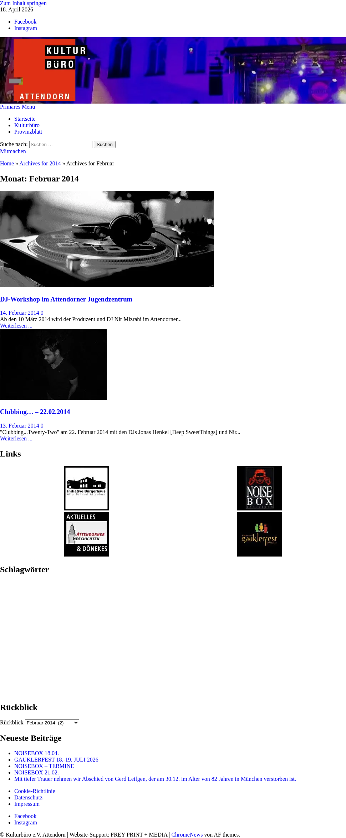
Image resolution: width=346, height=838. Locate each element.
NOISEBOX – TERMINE (44, 766)
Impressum (27, 804)
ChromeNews (187, 835)
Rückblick (12, 722)
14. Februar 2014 (20, 313)
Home (7, 163)
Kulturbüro (27, 125)
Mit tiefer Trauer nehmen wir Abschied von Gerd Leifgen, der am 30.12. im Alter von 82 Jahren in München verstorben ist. (155, 779)
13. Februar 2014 (20, 426)
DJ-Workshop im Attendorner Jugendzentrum (66, 299)
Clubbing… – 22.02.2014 (35, 411)
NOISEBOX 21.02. (37, 772)
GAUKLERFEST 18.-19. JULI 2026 (56, 760)
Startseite (25, 119)
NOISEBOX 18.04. (36, 753)
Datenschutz (28, 797)
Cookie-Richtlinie (34, 791)
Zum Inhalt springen (23, 3)
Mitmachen (13, 151)
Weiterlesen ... (16, 326)
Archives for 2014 (40, 163)
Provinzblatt (28, 132)
